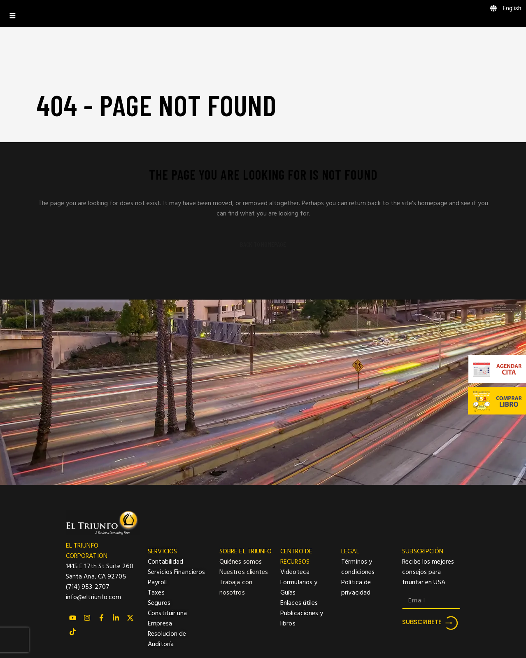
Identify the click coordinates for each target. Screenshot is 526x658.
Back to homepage (263, 244)
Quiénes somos (240, 562)
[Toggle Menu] (263, 13)
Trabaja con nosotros (235, 587)
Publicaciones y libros (302, 618)
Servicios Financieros (176, 572)
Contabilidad (165, 562)
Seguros (159, 603)
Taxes (156, 593)
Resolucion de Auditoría (167, 639)
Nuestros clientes (243, 572)
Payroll (157, 582)
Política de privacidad (356, 587)
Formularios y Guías (298, 587)
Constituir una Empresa (167, 618)
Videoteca (295, 572)
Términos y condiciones (358, 567)
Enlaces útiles (299, 603)
